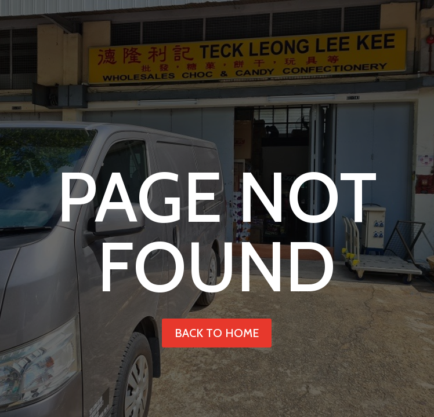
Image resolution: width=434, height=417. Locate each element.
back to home (217, 333)
